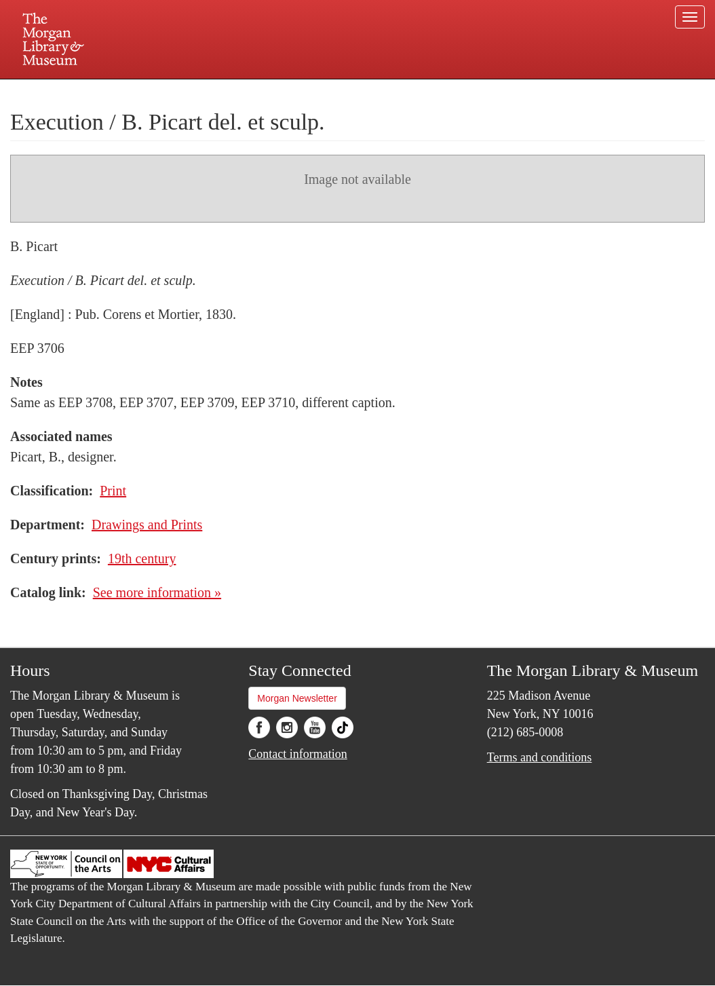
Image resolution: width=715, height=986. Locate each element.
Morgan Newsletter (297, 698)
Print (113, 490)
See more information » (157, 592)
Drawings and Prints (147, 524)
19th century (142, 558)
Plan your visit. (196, 90)
